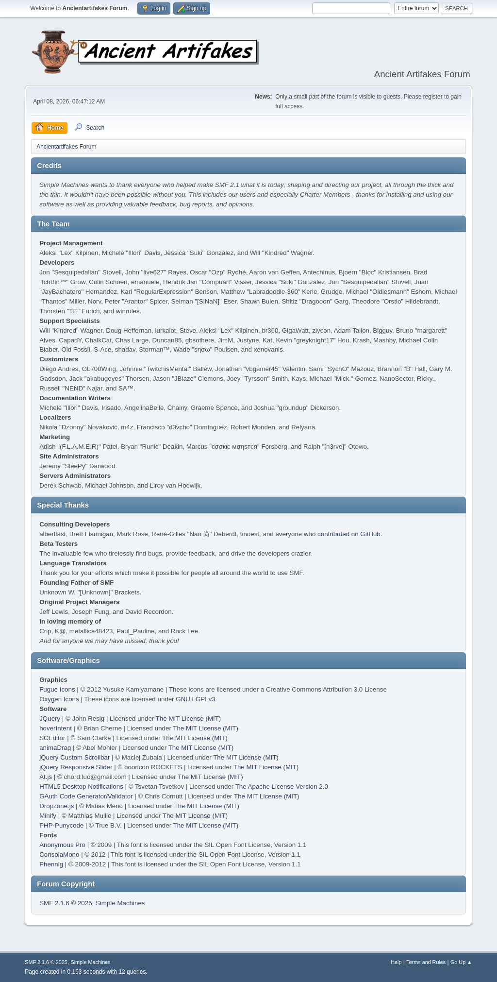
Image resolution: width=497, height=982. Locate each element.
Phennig (51, 864)
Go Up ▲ (461, 962)
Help (396, 962)
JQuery (49, 718)
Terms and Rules (426, 962)
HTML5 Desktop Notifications (81, 786)
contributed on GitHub (349, 534)
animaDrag (55, 747)
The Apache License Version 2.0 (281, 786)
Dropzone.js (56, 806)
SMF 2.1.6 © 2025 (65, 903)
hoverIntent (55, 728)
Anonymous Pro (62, 844)
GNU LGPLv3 (195, 699)
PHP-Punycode (61, 825)
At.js (45, 776)
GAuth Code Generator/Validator (86, 796)
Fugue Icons (57, 689)
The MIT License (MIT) (188, 718)
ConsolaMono (59, 854)
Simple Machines (120, 903)
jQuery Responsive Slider (75, 767)
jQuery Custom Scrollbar (74, 757)
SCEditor (52, 738)
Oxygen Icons (59, 699)
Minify (47, 815)
